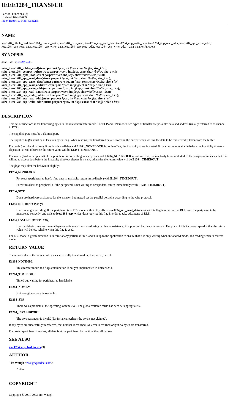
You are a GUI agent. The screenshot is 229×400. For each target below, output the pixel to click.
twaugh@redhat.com (38, 363)
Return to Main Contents (24, 20)
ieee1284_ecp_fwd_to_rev (25, 347)
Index (4, 20)
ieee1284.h (23, 62)
